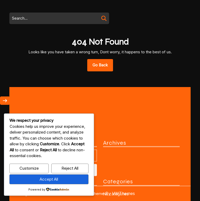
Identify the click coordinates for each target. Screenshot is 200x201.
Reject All (69, 168)
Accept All (49, 179)
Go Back (102, 66)
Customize (29, 168)
